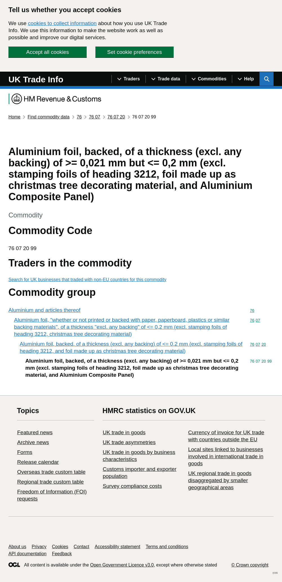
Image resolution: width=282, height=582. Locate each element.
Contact (81, 546)
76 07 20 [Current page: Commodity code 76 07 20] (116, 116)
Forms (24, 452)
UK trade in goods (124, 432)
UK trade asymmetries (129, 442)
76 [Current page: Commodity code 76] (79, 116)
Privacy (39, 546)
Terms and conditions (167, 546)
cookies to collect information (62, 23)
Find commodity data (49, 116)
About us (17, 546)
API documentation (27, 553)
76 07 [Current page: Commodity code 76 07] (94, 116)
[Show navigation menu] (128, 79)
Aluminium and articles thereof (44, 310)
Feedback (62, 553)
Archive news (33, 442)
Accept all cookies (47, 52)
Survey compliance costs (132, 486)
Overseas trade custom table (51, 472)
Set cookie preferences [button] (134, 52)
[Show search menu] (266, 79)
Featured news (35, 432)
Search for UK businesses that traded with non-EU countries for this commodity (87, 279)
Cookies (60, 546)
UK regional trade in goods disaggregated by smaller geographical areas (219, 480)
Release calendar (38, 462)
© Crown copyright (249, 565)
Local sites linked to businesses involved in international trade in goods (225, 456)
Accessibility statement (117, 546)
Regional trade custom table (50, 482)
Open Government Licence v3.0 (122, 565)
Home (14, 116)
